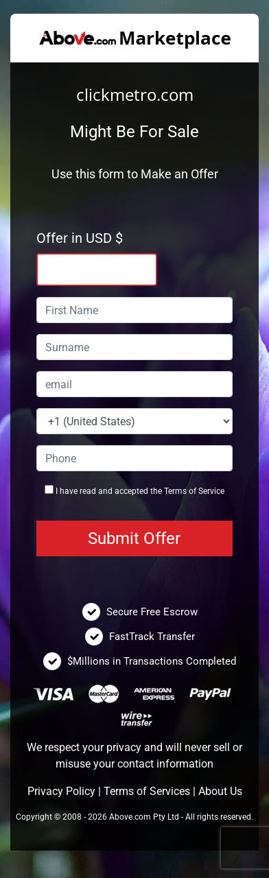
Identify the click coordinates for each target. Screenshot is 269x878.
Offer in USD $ (79, 238)
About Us (220, 791)
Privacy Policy (61, 791)
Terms (175, 491)
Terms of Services (147, 791)
